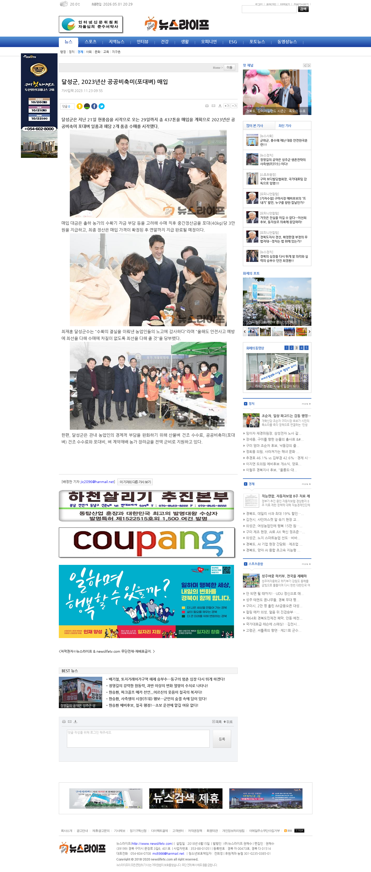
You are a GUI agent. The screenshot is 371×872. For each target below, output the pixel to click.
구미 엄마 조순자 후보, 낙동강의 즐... (272, 446)
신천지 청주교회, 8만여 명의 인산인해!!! (271, 322)
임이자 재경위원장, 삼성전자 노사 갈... (273, 433)
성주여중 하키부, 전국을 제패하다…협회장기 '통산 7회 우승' (284, 578)
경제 (80, 52)
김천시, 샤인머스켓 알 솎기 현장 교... (272, 519)
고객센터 (177, 831)
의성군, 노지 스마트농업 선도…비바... (273, 538)
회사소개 (66, 831)
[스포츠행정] (268, 174)
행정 (63, 52)
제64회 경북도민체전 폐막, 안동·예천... (274, 618)
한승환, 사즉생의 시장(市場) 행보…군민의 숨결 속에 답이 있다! (156, 699)
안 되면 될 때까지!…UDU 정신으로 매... (275, 593)
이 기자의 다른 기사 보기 (135, 482)
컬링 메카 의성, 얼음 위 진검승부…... (272, 612)
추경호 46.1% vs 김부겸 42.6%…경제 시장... (280, 458)
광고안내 (82, 831)
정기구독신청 (138, 831)
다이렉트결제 (159, 831)
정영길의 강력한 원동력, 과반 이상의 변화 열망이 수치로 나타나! (157, 686)
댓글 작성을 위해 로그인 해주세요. (138, 738)
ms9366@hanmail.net (168, 853)
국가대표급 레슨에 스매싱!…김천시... (273, 624)
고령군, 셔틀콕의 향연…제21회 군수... (273, 630)
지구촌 (116, 52)
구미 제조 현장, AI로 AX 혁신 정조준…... (275, 532)
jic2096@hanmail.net (97, 482)
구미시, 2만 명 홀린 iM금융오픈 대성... (274, 606)
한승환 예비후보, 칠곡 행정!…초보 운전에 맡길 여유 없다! (152, 705)
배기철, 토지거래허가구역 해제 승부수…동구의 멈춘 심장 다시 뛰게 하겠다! (165, 679)
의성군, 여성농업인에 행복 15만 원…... (274, 526)
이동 (229, 67)
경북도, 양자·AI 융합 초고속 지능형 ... (273, 550)
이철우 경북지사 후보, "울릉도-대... (271, 470)
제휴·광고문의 (100, 831)
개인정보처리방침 (233, 831)
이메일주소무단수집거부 (264, 831)
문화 (97, 52)
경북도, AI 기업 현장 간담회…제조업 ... (274, 544)
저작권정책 (195, 831)
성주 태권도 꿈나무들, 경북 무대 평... (272, 600)
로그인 (258, 4)
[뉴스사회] (266, 136)
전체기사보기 (301, 4)
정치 (72, 52)
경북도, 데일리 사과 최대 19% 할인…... (275, 513)
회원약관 (212, 831)
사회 (89, 52)
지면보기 (285, 4)
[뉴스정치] (266, 155)
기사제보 (119, 831)
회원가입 (271, 4)
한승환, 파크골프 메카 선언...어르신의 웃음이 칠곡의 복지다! (154, 692)
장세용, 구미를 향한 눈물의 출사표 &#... (275, 439)
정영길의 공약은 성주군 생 (77, 706)
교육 (106, 52)
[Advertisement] (35, 241)
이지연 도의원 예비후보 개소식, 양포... (273, 464)
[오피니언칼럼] (269, 194)
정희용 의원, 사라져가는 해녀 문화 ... (272, 452)
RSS (288, 831)
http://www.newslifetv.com (152, 843)
